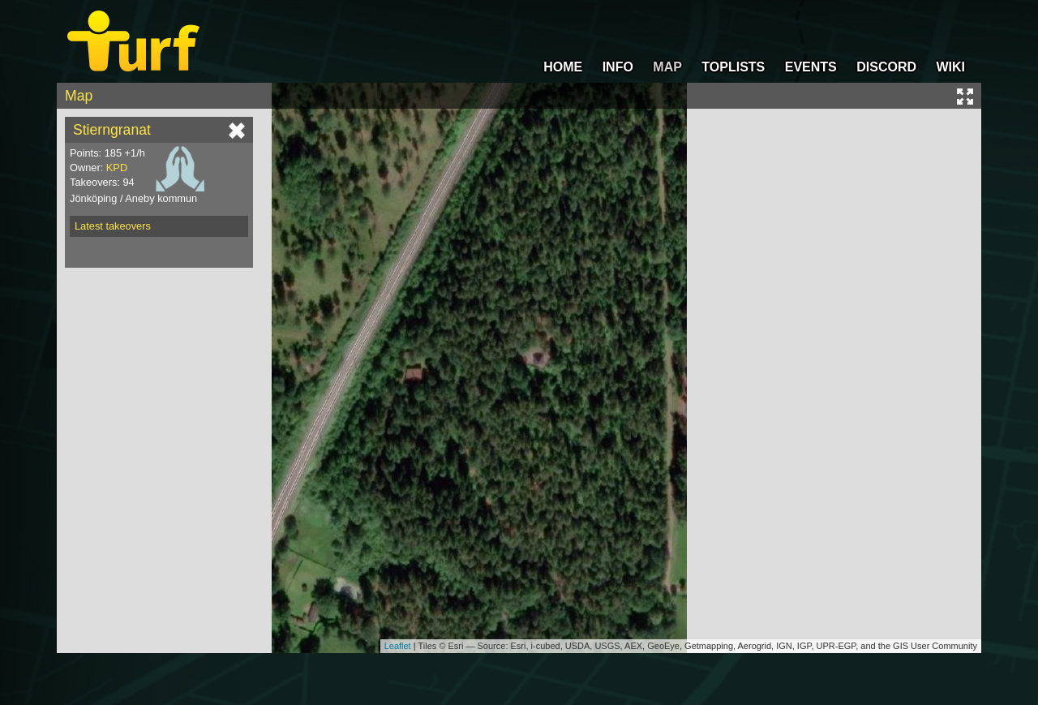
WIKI (950, 67)
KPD (116, 167)
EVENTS (811, 67)
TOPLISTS (733, 67)
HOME (562, 67)
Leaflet (397, 646)
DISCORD (886, 67)
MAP (667, 67)
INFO (618, 67)
